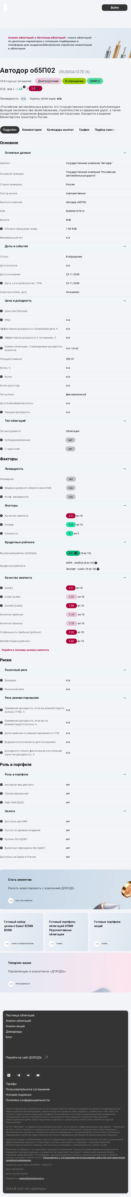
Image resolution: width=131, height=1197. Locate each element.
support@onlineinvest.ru (31, 1178)
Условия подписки (18, 1094)
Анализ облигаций (21, 37)
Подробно (10, 129)
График (84, 129)
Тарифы (11, 1084)
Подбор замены (106, 129)
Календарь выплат (60, 129)
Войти (115, 7)
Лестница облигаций (51, 37)
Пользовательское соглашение (28, 1089)
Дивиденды (14, 1031)
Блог (9, 1037)
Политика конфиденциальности (28, 1100)
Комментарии (32, 129)
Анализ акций (15, 1026)
